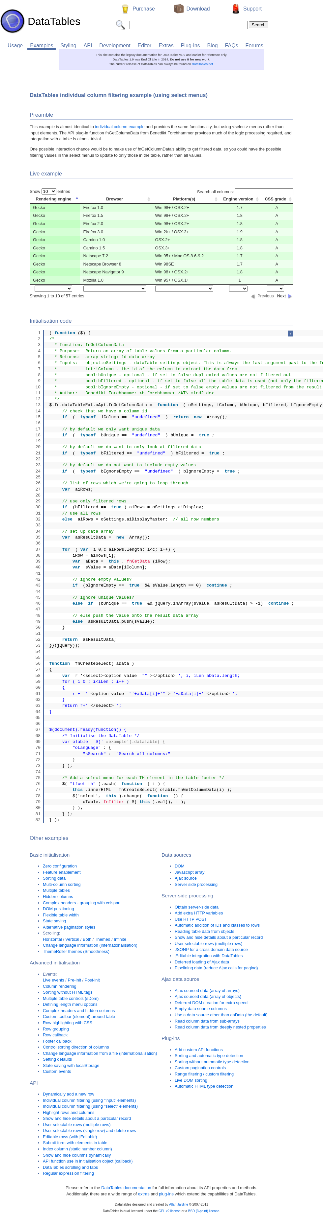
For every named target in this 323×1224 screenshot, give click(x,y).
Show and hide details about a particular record (87, 1118)
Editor (145, 45)
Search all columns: (245, 191)
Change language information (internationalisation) (90, 945)
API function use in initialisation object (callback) (87, 1161)
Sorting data (54, 878)
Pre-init (74, 980)
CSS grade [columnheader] (275, 198)
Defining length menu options (70, 1004)
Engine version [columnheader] (238, 198)
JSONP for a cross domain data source (211, 949)
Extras (166, 45)
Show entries (50, 191)
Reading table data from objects (204, 931)
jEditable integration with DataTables (209, 955)
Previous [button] (265, 295)
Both (87, 939)
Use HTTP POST (191, 919)
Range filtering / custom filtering (204, 1074)
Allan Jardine (178, 1204)
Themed (102, 939)
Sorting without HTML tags (67, 992)
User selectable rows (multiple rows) (77, 1124)
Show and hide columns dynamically (77, 1155)
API (88, 45)
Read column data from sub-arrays (207, 1021)
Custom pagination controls (200, 1067)
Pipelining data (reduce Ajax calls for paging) (216, 967)
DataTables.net (202, 64)
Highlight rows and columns (68, 1112)
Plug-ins (190, 45)
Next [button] (281, 295)
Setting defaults (57, 1059)
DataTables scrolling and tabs (70, 1167)
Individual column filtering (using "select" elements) (90, 1106)
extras (144, 1193)
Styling (68, 45)
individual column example (119, 126)
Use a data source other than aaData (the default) (221, 1014)
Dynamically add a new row (68, 1094)
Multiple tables (56, 890)
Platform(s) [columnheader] (184, 198)
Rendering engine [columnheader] (53, 198)
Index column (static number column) (77, 1148)
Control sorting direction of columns (76, 1047)
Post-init (92, 980)
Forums (254, 45)
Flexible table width (61, 914)
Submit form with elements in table (75, 1142)
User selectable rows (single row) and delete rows (89, 1130)
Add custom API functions (199, 1049)
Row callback (55, 1034)
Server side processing (196, 884)
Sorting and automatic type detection (209, 1055)
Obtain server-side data (197, 907)
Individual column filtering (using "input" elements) (89, 1100)
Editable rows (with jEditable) (70, 1136)
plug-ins (166, 1193)
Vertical (72, 939)
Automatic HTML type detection (204, 1086)
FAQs (231, 45)
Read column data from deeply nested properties (220, 1027)
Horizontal (52, 939)
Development (114, 45)
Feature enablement (62, 872)
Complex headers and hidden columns (79, 1010)
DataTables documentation (126, 1187)
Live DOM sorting (191, 1080)
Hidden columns (58, 896)
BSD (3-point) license (203, 1211)
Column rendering (59, 986)
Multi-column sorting (62, 884)
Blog (212, 45)
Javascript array (189, 872)
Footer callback (57, 1041)
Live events (53, 980)
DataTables (40, 21)
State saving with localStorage (71, 1065)
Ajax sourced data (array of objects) (208, 996)
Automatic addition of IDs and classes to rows (217, 925)
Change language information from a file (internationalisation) (100, 1053)
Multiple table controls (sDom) (71, 998)
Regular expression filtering (68, 1173)
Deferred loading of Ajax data (202, 961)
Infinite (120, 939)
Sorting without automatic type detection (212, 1061)
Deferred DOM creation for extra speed (211, 1002)
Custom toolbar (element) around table (79, 1016)
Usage (15, 45)
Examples (41, 45)
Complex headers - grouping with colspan (81, 902)
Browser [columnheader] (114, 198)
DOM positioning (58, 908)
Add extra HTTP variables (199, 913)
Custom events (57, 1071)
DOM (180, 866)
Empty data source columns (201, 1008)
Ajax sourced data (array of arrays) (207, 990)
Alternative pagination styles (69, 927)
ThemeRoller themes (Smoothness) (76, 951)
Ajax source (186, 878)
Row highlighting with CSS (67, 1022)
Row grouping (56, 1029)
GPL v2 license (170, 1211)
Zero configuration (60, 866)
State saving (54, 920)
